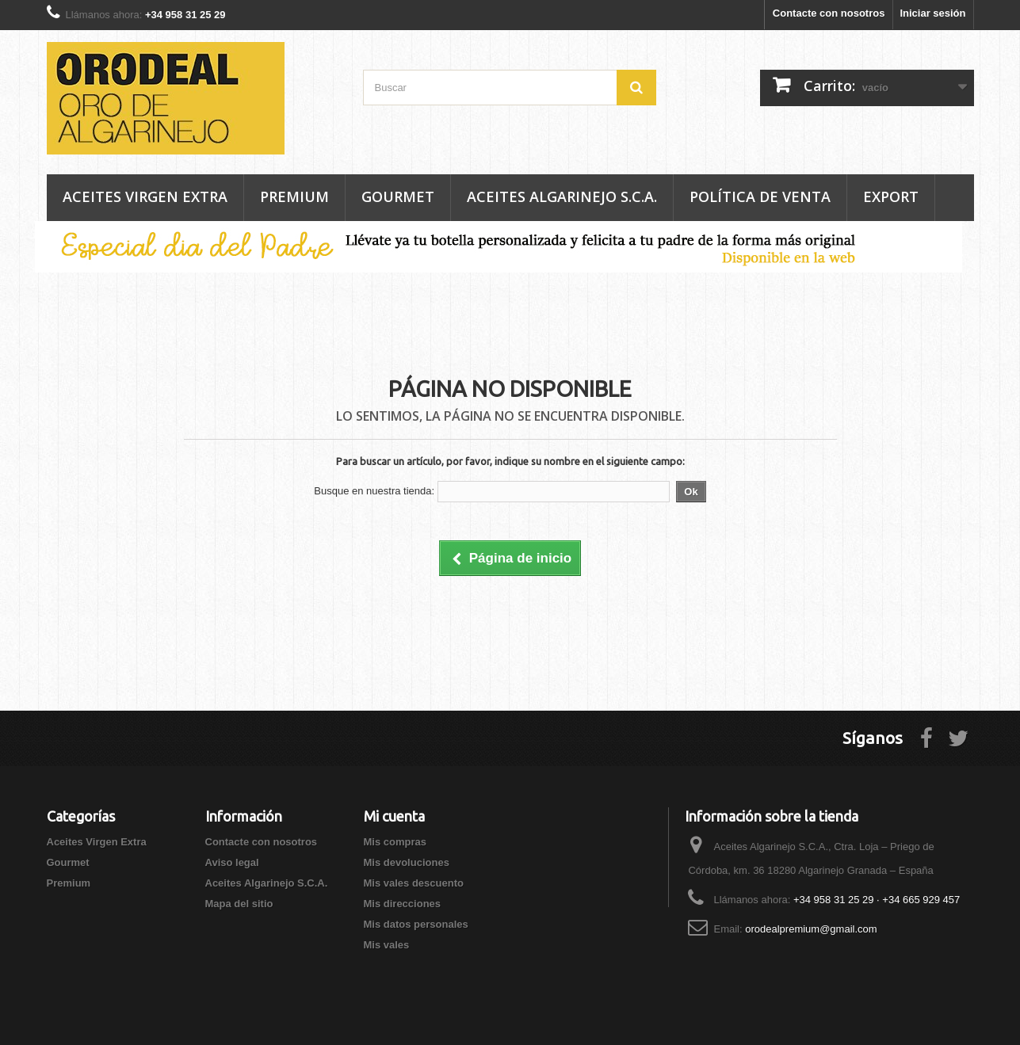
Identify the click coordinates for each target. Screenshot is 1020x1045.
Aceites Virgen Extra (145, 196)
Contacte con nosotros (829, 13)
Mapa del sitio (239, 904)
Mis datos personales (416, 924)
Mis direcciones (402, 904)
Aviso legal (232, 862)
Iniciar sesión (932, 13)
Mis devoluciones (406, 862)
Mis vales (387, 945)
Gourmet (397, 196)
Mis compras (395, 842)
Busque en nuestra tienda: (374, 491)
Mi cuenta (394, 816)
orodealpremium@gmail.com (811, 929)
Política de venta (760, 196)
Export (891, 196)
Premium (294, 196)
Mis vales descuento (414, 883)
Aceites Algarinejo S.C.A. (562, 196)
